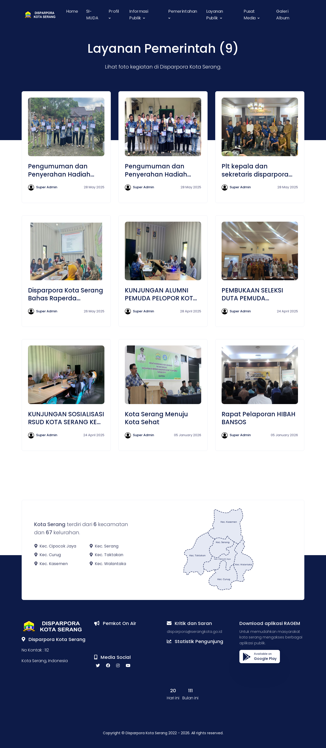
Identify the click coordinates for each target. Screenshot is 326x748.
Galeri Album (282, 14)
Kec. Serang (104, 546)
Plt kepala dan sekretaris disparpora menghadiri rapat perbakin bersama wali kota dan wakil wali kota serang (260, 170)
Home (72, 11)
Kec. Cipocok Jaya (55, 546)
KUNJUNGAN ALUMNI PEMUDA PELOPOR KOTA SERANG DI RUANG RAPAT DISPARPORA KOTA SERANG (161, 294)
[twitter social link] (97, 666)
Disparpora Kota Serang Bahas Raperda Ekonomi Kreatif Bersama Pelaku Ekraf (65, 294)
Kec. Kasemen (51, 564)
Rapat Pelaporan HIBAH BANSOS (258, 418)
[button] (115, 14)
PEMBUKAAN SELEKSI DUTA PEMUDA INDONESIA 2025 (252, 294)
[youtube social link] (128, 666)
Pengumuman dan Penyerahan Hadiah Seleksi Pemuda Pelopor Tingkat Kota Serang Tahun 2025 (65, 170)
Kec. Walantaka (108, 564)
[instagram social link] (118, 666)
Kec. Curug (47, 555)
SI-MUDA (92, 14)
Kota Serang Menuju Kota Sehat (156, 418)
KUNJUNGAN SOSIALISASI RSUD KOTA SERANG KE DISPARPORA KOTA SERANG (66, 418)
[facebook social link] (108, 666)
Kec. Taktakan (106, 555)
